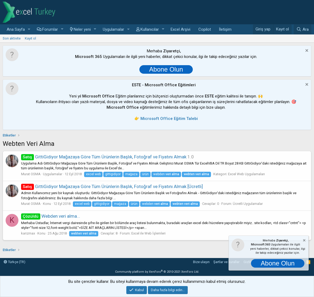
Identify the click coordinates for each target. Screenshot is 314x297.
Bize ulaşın (201, 262)
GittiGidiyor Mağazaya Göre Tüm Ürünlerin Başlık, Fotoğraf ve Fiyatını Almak (103, 156)
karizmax (28, 233)
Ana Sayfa (16, 29)
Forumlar (50, 29)
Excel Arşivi (180, 29)
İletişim (225, 29)
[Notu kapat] (306, 51)
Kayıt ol (30, 38)
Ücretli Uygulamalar (248, 204)
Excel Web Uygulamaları (246, 174)
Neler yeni (82, 29)
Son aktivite (12, 38)
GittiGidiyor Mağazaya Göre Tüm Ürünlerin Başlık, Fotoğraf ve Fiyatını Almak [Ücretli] (112, 186)
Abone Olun (166, 69)
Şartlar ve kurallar (226, 262)
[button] (29, 29)
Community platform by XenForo (157, 271)
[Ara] (302, 29)
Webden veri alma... (50, 216)
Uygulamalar (113, 29)
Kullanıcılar (149, 29)
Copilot (204, 29)
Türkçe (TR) (14, 262)
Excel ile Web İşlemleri (148, 233)
